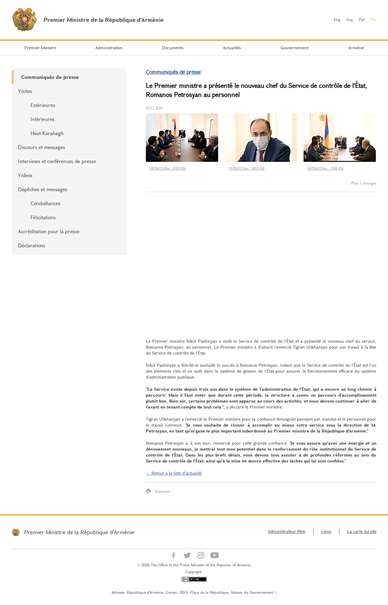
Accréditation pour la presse (48, 231)
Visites (25, 91)
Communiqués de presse (50, 77)
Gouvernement (294, 48)
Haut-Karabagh (47, 133)
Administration (108, 48)
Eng (337, 19)
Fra (373, 19)
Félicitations (43, 217)
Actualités (232, 48)
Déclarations (31, 245)
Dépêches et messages (42, 189)
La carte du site (361, 531)
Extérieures (43, 105)
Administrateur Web (286, 531)
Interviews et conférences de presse (57, 161)
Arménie (356, 48)
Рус (362, 19)
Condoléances (45, 203)
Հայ (349, 19)
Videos (25, 175)
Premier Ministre (40, 48)
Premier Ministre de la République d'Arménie (79, 532)
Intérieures (43, 119)
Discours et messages (41, 147)
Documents (173, 48)
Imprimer (162, 491)
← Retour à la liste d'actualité (174, 473)
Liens (326, 531)
